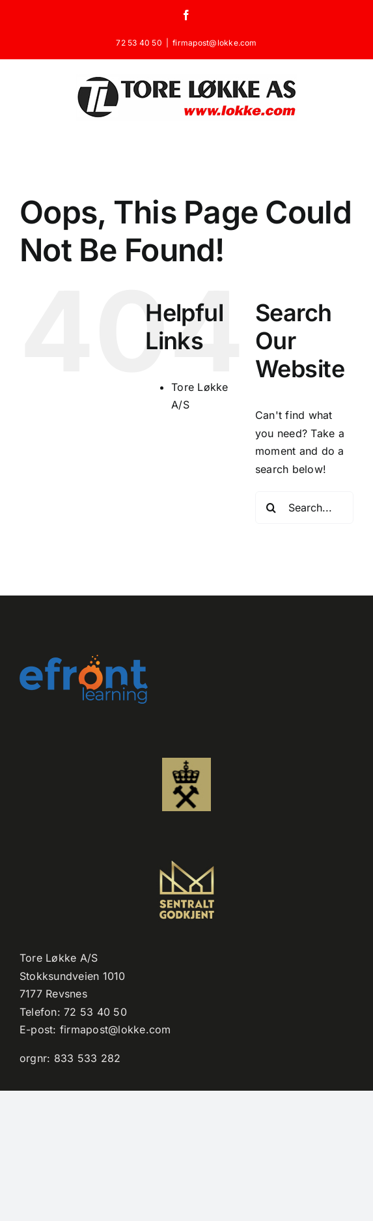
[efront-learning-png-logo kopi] (84, 660)
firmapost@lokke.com (215, 43)
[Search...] (304, 507)
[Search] (271, 507)
